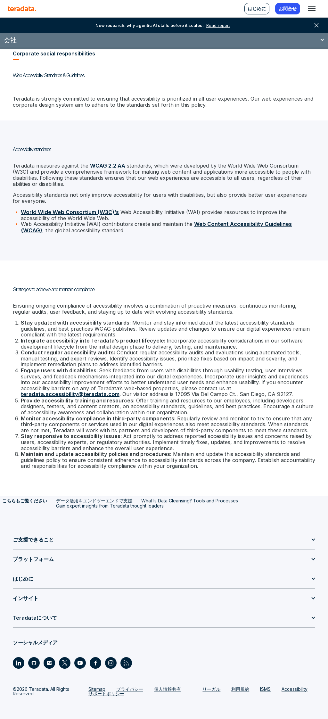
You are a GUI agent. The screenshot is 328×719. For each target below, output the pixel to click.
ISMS (265, 686)
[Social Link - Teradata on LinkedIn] (18, 659)
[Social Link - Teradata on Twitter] (64, 659)
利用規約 (240, 686)
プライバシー (129, 686)
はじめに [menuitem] (257, 8)
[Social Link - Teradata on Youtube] (80, 659)
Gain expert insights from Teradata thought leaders (110, 502)
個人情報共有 (167, 686)
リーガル (211, 686)
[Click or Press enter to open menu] (311, 8)
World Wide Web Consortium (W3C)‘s (68, 211)
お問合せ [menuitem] (288, 8)
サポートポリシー (106, 690)
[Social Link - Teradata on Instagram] (111, 659)
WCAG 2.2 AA (106, 165)
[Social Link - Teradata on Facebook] (95, 659)
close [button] (316, 25)
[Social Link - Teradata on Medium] (49, 659)
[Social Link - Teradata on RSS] (126, 659)
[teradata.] (22, 8)
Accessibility (295, 686)
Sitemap (96, 686)
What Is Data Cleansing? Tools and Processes (189, 497)
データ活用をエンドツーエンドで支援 (94, 497)
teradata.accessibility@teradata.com (68, 392)
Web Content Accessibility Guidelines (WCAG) (250, 223)
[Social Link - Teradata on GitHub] (34, 659)
